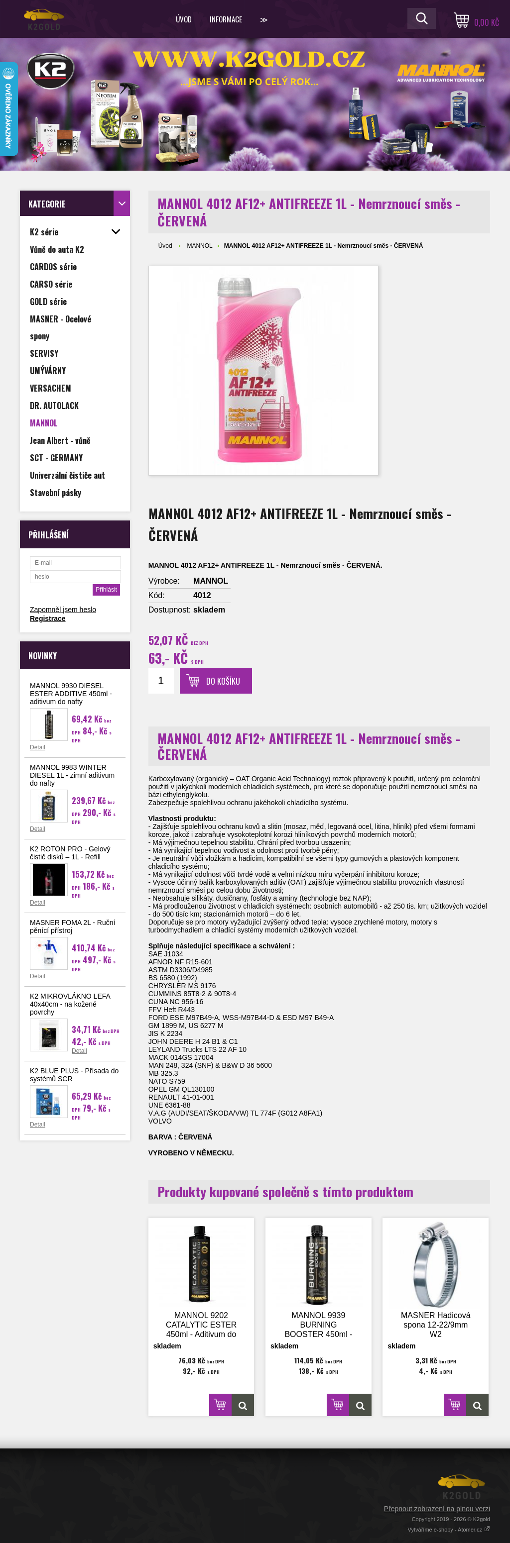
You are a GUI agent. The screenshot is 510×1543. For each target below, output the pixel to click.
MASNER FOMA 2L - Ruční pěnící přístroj (72, 926)
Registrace (48, 618)
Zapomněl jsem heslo (63, 610)
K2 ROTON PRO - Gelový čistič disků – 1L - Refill (70, 853)
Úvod (184, 18)
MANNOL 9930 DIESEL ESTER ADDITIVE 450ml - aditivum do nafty (71, 694)
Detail (37, 747)
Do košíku (223, 681)
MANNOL (199, 245)
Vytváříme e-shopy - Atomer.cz (449, 1530)
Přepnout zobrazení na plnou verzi (437, 1509)
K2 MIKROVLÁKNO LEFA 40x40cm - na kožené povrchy (70, 1004)
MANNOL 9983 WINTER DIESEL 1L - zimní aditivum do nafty (72, 775)
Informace (226, 18)
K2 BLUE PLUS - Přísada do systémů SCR (74, 1075)
